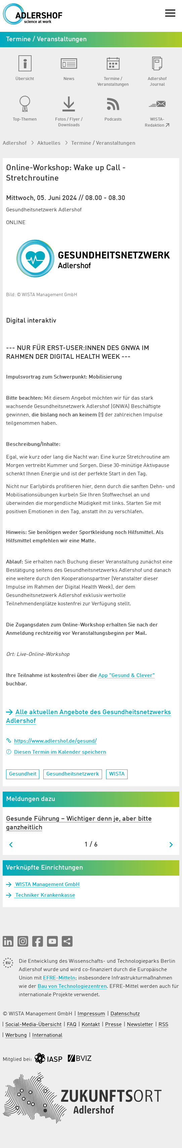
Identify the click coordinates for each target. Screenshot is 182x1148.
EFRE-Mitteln (59, 978)
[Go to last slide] (11, 844)
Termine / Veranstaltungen (103, 143)
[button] (8, 941)
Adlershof (15, 143)
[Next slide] (171, 844)
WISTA (117, 774)
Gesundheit (22, 774)
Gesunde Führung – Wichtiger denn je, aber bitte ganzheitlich (79, 823)
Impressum (91, 1014)
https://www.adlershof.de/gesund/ (51, 741)
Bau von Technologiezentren (72, 986)
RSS (163, 1024)
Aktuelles (49, 143)
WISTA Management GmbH (47, 884)
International (47, 1035)
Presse (113, 1024)
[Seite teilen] (67, 941)
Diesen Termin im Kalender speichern (56, 752)
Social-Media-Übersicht (33, 1024)
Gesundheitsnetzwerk (72, 774)
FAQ (71, 1024)
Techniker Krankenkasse (44, 895)
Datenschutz (125, 1014)
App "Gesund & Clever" (126, 675)
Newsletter (140, 1024)
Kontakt (91, 1024)
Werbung (16, 1035)
